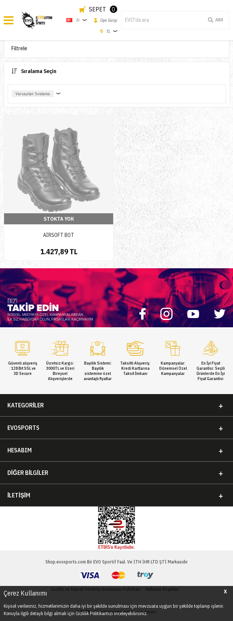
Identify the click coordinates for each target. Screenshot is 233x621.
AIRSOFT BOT (58, 235)
